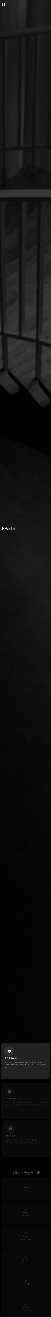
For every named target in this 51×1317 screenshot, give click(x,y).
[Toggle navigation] (48, 5)
